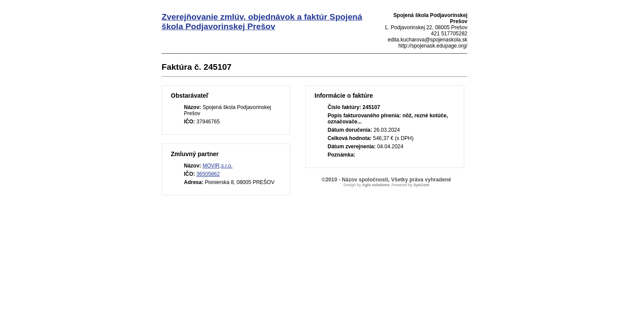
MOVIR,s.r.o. (218, 166)
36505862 (208, 174)
